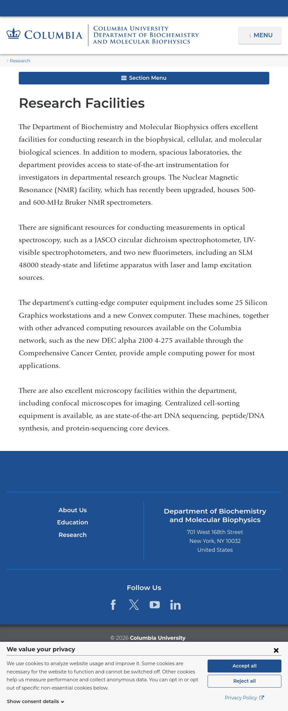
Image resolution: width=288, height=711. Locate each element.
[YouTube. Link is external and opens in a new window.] (154, 604)
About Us (72, 510)
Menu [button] (264, 35)
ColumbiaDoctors (234, 471)
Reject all (244, 681)
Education (72, 522)
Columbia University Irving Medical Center (144, 8)
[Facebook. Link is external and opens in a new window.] (112, 604)
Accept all (244, 665)
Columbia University (157, 637)
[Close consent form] (276, 650)
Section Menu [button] (144, 78)
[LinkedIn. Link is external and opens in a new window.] (175, 604)
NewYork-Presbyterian (144, 475)
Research (19, 60)
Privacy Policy (244, 697)
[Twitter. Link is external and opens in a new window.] (134, 604)
